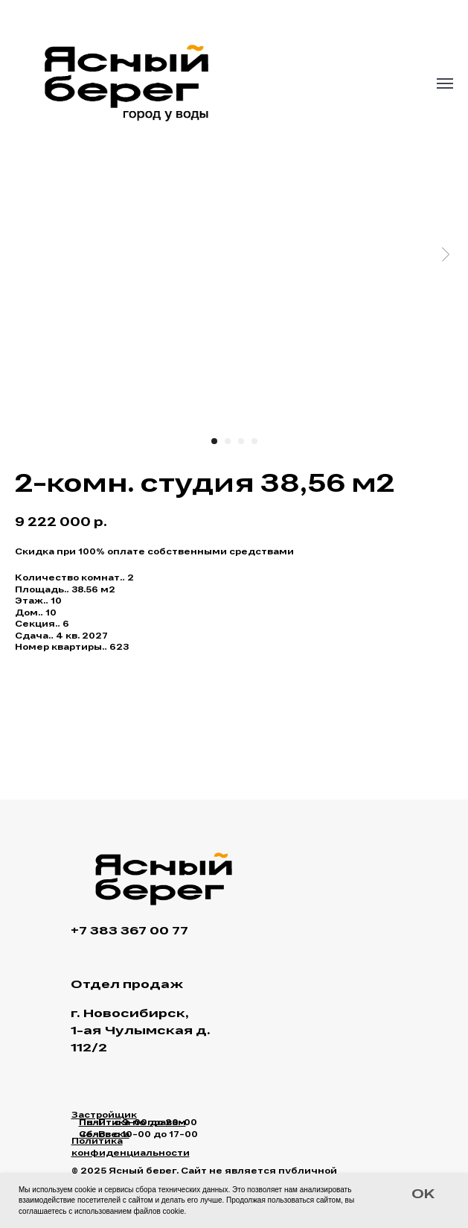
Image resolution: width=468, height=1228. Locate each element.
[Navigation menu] (445, 83)
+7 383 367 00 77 (129, 931)
